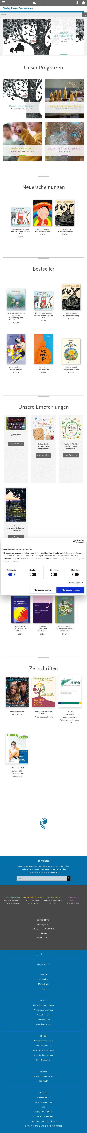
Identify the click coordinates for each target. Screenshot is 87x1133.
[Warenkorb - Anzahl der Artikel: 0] (84, 2)
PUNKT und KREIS (43, 938)
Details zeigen (74, 583)
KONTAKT (43, 1081)
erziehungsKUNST (43, 924)
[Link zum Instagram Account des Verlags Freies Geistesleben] (40, 2)
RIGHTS (43, 1072)
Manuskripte (43, 984)
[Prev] (5, 219)
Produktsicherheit (43, 1117)
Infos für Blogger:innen (43, 1055)
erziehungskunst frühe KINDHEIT (43, 929)
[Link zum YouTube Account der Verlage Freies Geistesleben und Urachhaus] (49, 954)
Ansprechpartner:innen (43, 1010)
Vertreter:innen (43, 1015)
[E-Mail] (42, 878)
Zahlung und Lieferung (44, 1122)
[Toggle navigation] (3, 2)
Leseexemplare (43, 1020)
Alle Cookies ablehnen (43, 590)
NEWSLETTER (43, 965)
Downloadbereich (43, 1025)
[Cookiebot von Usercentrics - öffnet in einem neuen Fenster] (74, 541)
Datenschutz (43, 1098)
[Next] (81, 219)
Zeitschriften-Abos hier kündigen (43, 1126)
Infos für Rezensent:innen (43, 1050)
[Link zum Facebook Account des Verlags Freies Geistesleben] (45, 954)
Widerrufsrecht (43, 1112)
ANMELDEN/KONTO (43, 1076)
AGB (44, 1107)
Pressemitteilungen (43, 1046)
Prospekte (43, 979)
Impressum (43, 1093)
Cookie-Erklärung (43, 1102)
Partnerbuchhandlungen (43, 1005)
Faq (43, 989)
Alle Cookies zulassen (71, 590)
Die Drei (43, 933)
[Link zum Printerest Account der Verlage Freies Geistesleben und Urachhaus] (47, 2)
